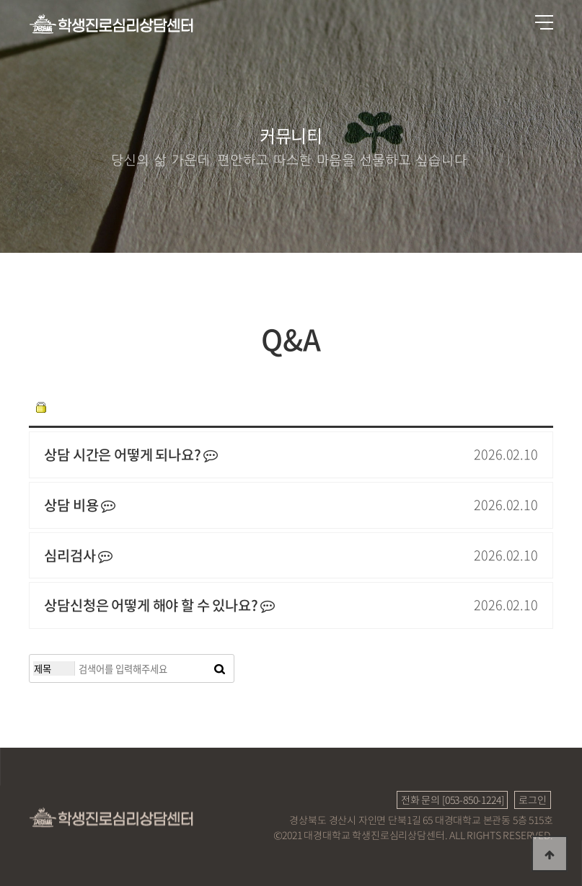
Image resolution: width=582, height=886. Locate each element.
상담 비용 (79, 505)
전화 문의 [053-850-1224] (452, 799)
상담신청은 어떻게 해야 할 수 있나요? (159, 605)
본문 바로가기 (0, 0)
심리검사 (78, 555)
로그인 (532, 799)
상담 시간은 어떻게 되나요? (131, 455)
